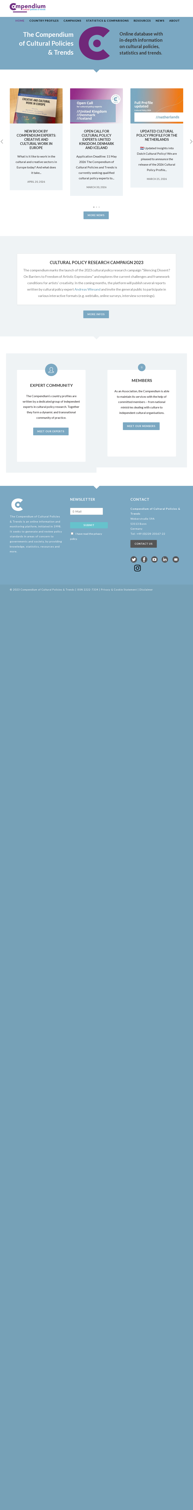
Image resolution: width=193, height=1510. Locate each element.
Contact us (144, 543)
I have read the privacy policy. (86, 536)
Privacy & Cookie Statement (119, 589)
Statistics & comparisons (107, 20)
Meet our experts (49, 431)
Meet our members (142, 426)
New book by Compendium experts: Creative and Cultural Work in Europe (36, 139)
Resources (142, 20)
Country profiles (44, 20)
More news (96, 215)
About (174, 20)
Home (20, 20)
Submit (88, 525)
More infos (96, 314)
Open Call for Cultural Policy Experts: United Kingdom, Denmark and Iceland (96, 139)
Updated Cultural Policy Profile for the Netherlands (156, 135)
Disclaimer (146, 589)
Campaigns (72, 20)
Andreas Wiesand (87, 289)
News (160, 20)
